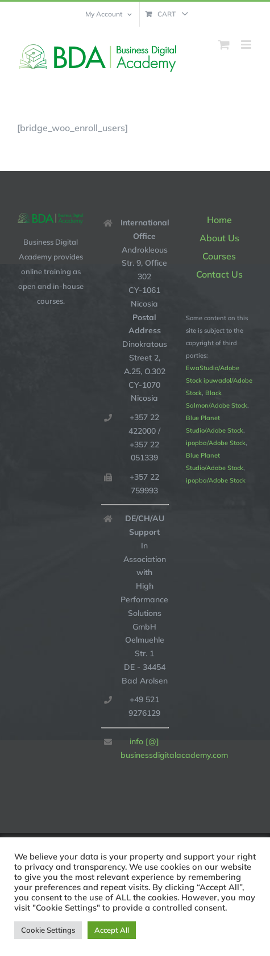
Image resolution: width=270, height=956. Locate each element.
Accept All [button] (111, 929)
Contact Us (219, 274)
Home (219, 219)
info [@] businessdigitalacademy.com (145, 748)
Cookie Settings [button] (48, 929)
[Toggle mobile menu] (247, 45)
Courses (219, 256)
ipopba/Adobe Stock (216, 443)
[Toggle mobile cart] (224, 45)
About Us (219, 238)
